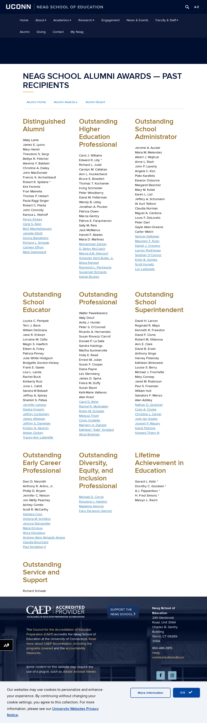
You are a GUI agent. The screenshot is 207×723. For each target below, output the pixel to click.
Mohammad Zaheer (93, 244)
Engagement (110, 20)
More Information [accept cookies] (150, 693)
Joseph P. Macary (147, 423)
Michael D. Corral (91, 497)
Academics (62, 20)
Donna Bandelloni (35, 238)
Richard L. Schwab (36, 243)
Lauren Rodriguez (148, 250)
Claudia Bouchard (35, 542)
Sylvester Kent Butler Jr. (96, 258)
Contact (58, 32)
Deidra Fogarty (33, 409)
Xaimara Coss (32, 514)
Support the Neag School (121, 638)
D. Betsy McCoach (92, 249)
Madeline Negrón (91, 506)
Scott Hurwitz (144, 264)
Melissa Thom (89, 416)
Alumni (25, 32)
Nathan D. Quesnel (148, 405)
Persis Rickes (32, 219)
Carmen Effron (33, 247)
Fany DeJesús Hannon (95, 511)
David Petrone (145, 428)
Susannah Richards (93, 272)
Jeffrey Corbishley (36, 414)
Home (24, 20)
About (40, 20)
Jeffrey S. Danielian (37, 423)
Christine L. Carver (148, 414)
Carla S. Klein (32, 224)
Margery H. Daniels (93, 425)
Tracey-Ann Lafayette (38, 437)
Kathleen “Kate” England (96, 430)
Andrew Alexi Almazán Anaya (44, 537)
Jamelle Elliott (32, 233)
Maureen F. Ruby (147, 241)
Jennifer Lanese (34, 405)
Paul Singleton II (34, 547)
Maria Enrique (33, 528)
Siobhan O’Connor (148, 255)
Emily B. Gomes (146, 260)
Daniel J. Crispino (147, 246)
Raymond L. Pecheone (95, 267)
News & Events (137, 20)
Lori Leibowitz (145, 269)
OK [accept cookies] (186, 692)
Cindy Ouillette (89, 420)
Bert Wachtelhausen (37, 229)
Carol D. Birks (89, 402)
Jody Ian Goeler (146, 419)
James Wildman (34, 419)
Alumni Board (95, 102)
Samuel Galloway (147, 236)
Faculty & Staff (166, 20)
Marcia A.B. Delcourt (93, 253)
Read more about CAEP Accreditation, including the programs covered (61, 669)
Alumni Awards (66, 102)
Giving (41, 32)
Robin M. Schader (91, 411)
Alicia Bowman (89, 434)
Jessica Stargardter (37, 523)
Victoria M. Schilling (37, 519)
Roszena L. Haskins (93, 502)
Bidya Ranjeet (89, 263)
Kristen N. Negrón (36, 428)
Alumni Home (36, 102)
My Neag (77, 32)
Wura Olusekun (34, 533)
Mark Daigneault (34, 252)
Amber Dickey (33, 433)
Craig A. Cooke (145, 409)
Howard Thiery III (147, 433)
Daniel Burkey (89, 277)
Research (86, 20)
